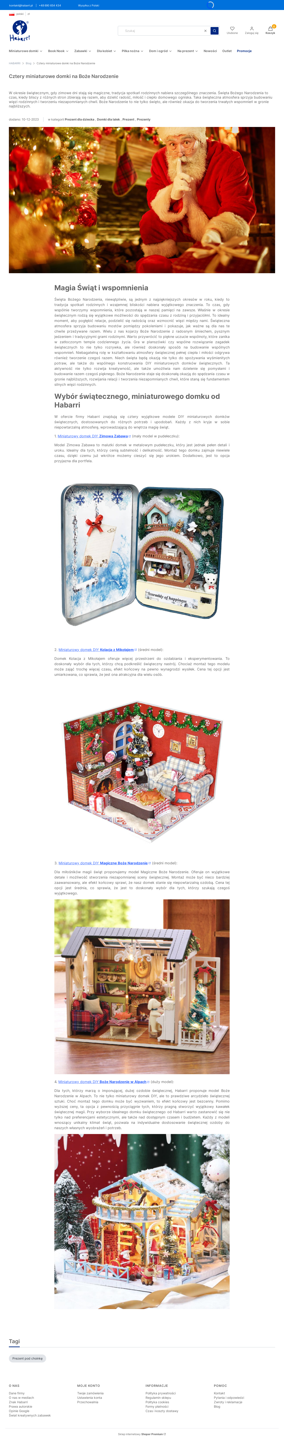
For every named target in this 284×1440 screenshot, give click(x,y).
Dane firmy (17, 1393)
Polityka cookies (157, 1402)
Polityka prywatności (161, 1393)
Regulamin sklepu (158, 1397)
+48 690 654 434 (50, 5)
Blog (28, 63)
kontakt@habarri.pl (21, 5)
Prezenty (143, 119)
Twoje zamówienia (90, 1393)
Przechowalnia (87, 1402)
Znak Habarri (18, 1402)
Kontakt (219, 1393)
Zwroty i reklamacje (228, 1402)
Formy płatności (157, 1406)
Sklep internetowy (140, 1434)
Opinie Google (19, 1411)
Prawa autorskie (20, 1406)
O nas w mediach (21, 1397)
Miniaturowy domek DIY (93, 436)
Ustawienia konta (89, 1397)
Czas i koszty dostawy (162, 1411)
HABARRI (14, 63)
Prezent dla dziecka (79, 119)
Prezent (128, 119)
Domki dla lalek (108, 119)
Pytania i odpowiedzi (229, 1397)
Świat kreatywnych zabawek (30, 1415)
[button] (215, 31)
